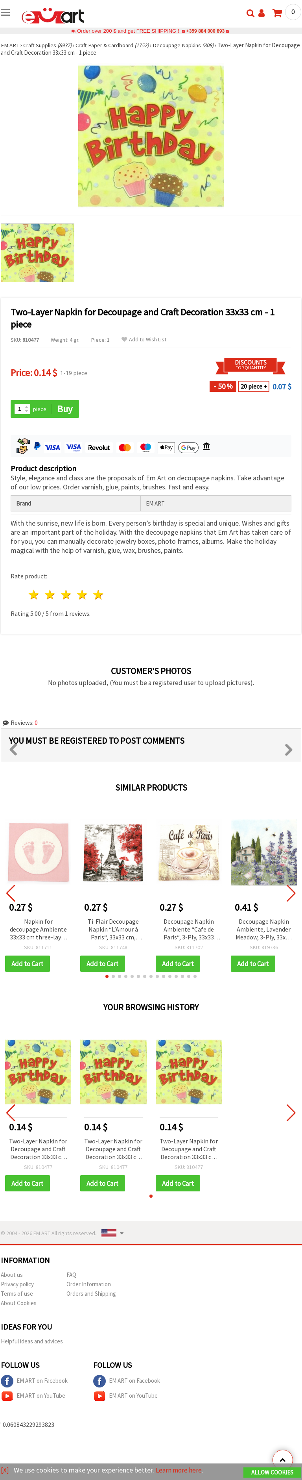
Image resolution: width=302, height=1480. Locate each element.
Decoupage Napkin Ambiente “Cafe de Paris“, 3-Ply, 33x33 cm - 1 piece (189, 929)
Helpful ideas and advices (32, 1342)
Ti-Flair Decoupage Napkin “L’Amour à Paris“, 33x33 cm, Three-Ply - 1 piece (113, 929)
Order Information (88, 1285)
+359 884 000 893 (205, 31)
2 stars (50, 595)
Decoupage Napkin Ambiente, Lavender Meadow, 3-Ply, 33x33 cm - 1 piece (264, 929)
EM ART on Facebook (34, 1382)
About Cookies (19, 1304)
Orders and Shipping (91, 1294)
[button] (107, 976)
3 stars (67, 595)
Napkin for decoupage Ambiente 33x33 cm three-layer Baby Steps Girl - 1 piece (38, 929)
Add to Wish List (144, 340)
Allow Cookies (272, 1472)
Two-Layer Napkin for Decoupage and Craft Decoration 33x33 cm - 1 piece (38, 1149)
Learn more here (180, 1470)
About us (12, 1275)
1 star (34, 595)
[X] (5, 1470)
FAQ (71, 1275)
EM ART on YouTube (33, 1397)
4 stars (82, 595)
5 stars (98, 595)
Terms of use (17, 1294)
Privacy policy (17, 1285)
